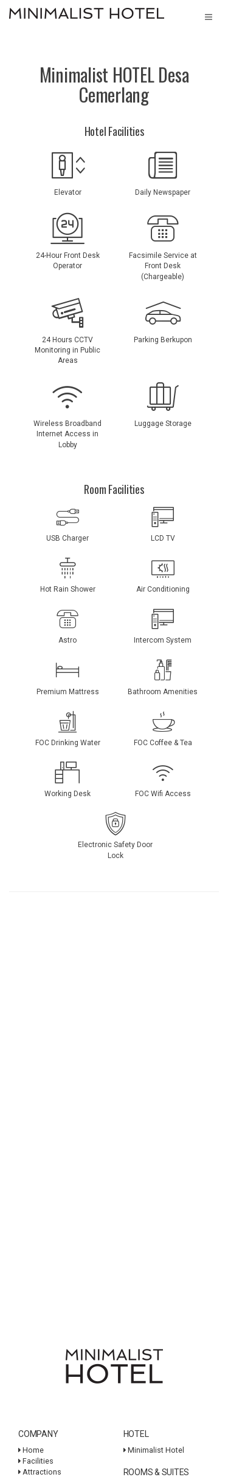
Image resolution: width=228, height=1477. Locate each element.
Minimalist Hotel (153, 1450)
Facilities (36, 1460)
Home (31, 1450)
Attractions (39, 1471)
